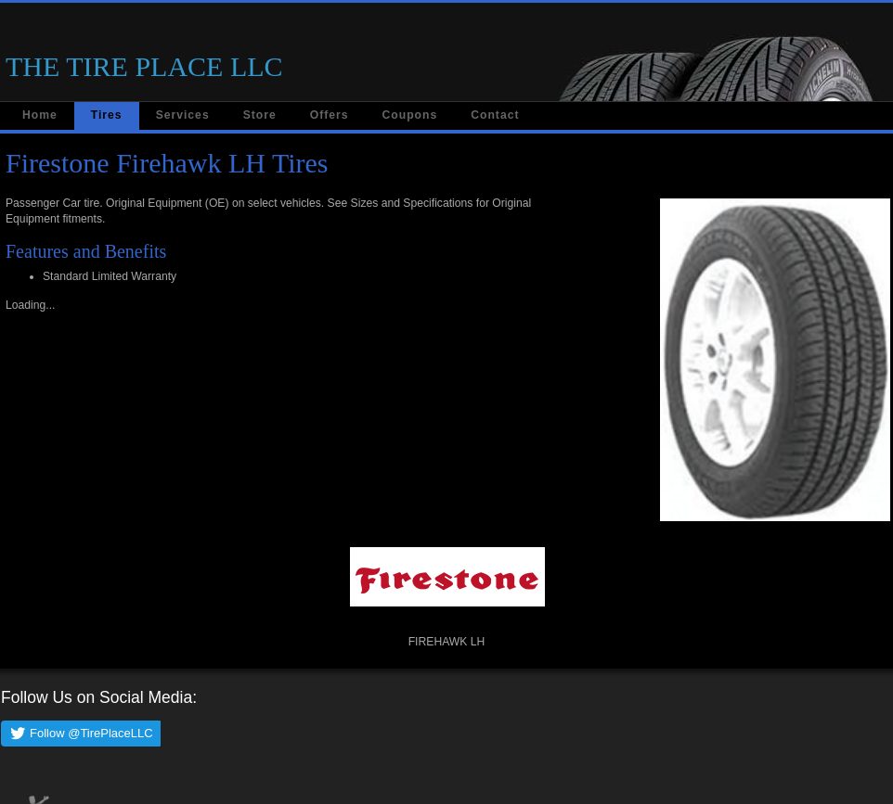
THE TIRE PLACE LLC (144, 66)
